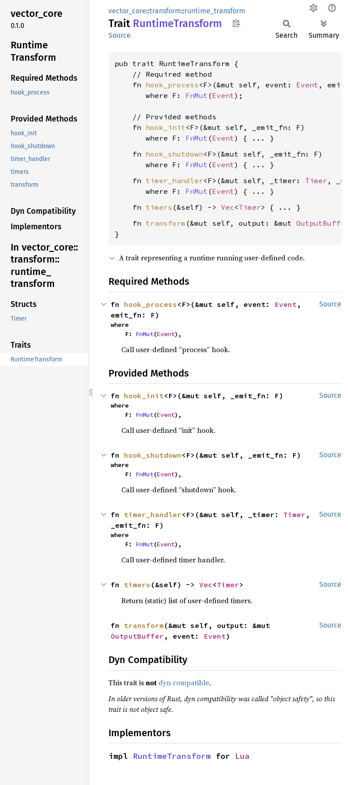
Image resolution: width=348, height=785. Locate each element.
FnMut (197, 95)
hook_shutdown (174, 153)
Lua (242, 756)
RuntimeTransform (172, 756)
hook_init (166, 127)
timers (159, 207)
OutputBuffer (137, 636)
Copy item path (236, 23)
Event (307, 84)
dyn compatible (184, 682)
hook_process (172, 84)
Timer (316, 180)
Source (119, 35)
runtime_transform (215, 11)
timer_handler (174, 180)
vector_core (127, 11)
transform (165, 11)
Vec (227, 207)
